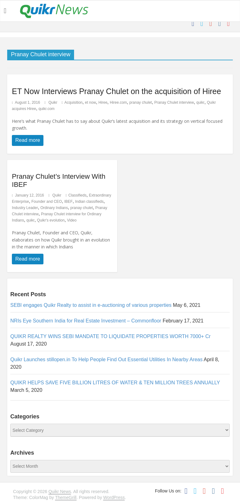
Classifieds (77, 195)
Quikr (53, 102)
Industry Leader (25, 208)
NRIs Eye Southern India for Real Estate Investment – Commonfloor (85, 320)
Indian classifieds (89, 201)
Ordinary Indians (54, 208)
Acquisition (73, 102)
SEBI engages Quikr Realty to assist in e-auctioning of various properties (91, 305)
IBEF (68, 201)
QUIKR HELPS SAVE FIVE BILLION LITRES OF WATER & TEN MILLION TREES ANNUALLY (115, 382)
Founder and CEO (47, 201)
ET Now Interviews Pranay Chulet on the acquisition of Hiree (116, 91)
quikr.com (46, 109)
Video (71, 220)
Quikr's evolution (50, 220)
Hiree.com (118, 102)
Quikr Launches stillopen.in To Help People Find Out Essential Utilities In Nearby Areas (106, 359)
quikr (200, 102)
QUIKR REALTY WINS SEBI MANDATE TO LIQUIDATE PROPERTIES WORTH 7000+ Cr (110, 336)
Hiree (103, 102)
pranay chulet (140, 102)
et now (90, 102)
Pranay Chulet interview (174, 102)
